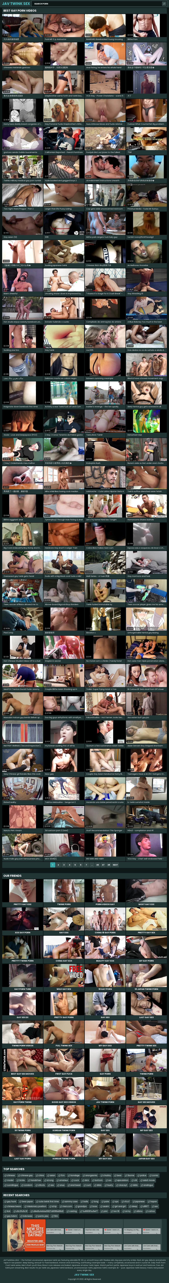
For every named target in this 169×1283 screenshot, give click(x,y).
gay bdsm (12, 1216)
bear (119, 1175)
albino (139, 1211)
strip (54, 1206)
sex (156, 1206)
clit (135, 1180)
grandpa (82, 1206)
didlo (135, 1185)
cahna (151, 1211)
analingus (148, 1185)
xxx (109, 1180)
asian (52, 1175)
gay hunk (11, 1201)
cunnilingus (12, 1185)
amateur (63, 1180)
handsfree (36, 1180)
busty (110, 1185)
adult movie (149, 1180)
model (10, 1180)
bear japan (27, 1201)
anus (62, 1185)
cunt (88, 1185)
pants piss (43, 1216)
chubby (107, 1175)
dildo (99, 1185)
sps (116, 1201)
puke (106, 1201)
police (143, 1175)
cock (76, 1180)
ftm (63, 1175)
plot (105, 1211)
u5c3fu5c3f (21, 1211)
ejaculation (122, 1180)
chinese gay (27, 1175)
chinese (11, 1175)
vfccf (126, 1201)
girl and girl (120, 1206)
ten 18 (116, 1211)
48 (109, 865)
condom (28, 1185)
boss (94, 1206)
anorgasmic (91, 1175)
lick (8, 1211)
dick (87, 1180)
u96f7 (146, 1206)
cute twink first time (49, 1201)
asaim (106, 1206)
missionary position (36, 1206)
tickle (22, 1180)
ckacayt (123, 1185)
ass (52, 1185)
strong (50, 1180)
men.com (67, 1206)
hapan (153, 1201)
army (128, 1211)
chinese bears (14, 1206)
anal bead (75, 1185)
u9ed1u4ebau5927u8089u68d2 (48, 1211)
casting (73, 1211)
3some (130, 1175)
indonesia (27, 1216)
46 (97, 865)
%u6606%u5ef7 (90, 1211)
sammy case (71, 1201)
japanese (140, 1201)
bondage (75, 1175)
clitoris (41, 1185)
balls (85, 1201)
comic (155, 1175)
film (56, 1216)
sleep (134, 1206)
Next (115, 865)
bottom (98, 1180)
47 (103, 865)
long (96, 1201)
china (41, 1175)
